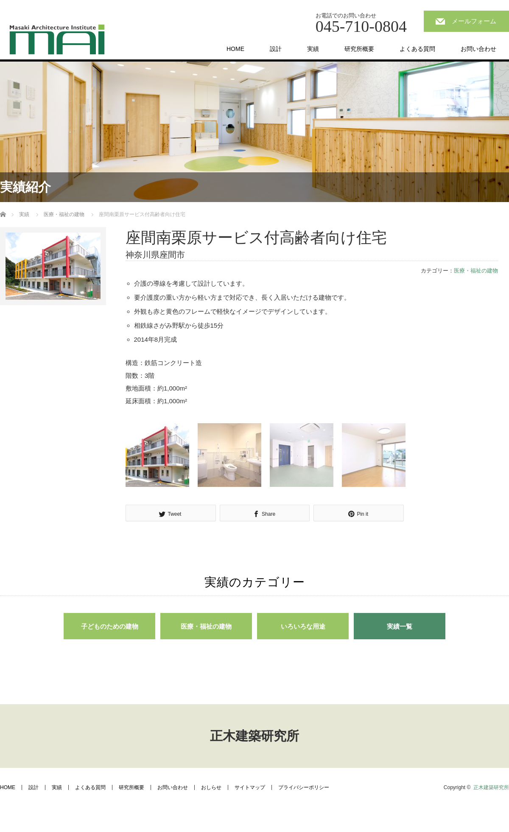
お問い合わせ (478, 48)
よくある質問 (417, 48)
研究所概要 (359, 48)
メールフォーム (474, 21)
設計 (276, 48)
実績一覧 (399, 626)
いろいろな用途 (303, 626)
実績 (313, 48)
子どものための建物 (109, 626)
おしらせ (211, 787)
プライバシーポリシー (303, 787)
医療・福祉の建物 (64, 214)
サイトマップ (250, 787)
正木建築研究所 (254, 736)
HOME (235, 48)
